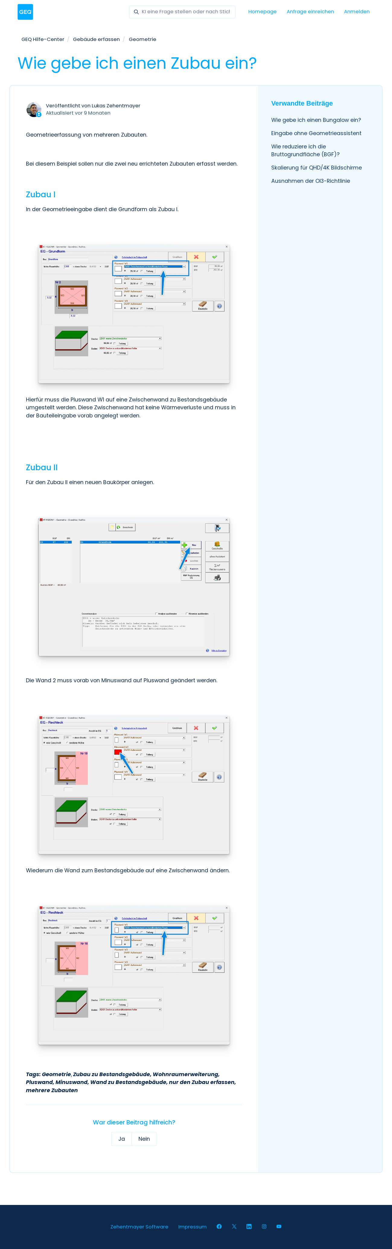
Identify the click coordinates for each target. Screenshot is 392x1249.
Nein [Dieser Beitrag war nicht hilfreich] (144, 1139)
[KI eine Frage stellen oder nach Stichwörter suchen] (182, 11)
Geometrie (142, 39)
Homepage (262, 11)
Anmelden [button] (357, 11)
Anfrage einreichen (310, 11)
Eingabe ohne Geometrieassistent (316, 133)
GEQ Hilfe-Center (42, 39)
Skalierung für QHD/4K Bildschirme (316, 167)
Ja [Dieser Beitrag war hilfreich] (121, 1139)
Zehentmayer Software (139, 1226)
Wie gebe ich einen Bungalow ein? (316, 120)
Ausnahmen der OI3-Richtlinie (310, 181)
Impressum (192, 1226)
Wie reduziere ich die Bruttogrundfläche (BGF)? (305, 150)
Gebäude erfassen (96, 39)
